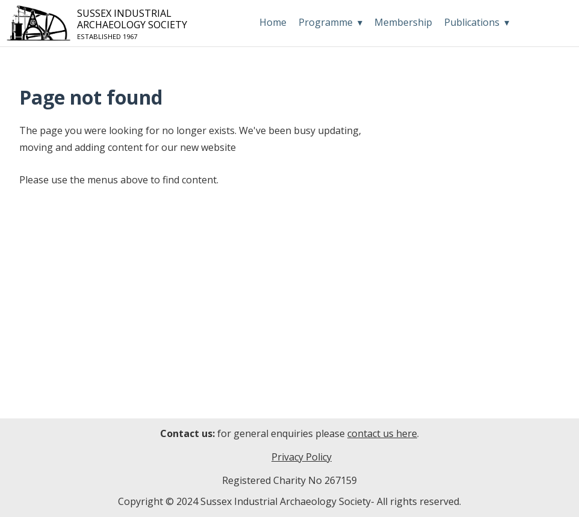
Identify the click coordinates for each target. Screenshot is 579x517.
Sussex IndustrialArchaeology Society (99, 24)
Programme (326, 22)
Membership (403, 22)
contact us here (382, 433)
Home (272, 22)
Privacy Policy (301, 457)
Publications (472, 22)
